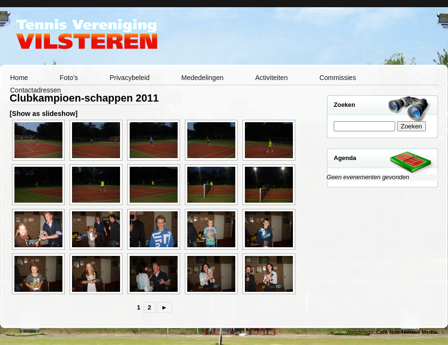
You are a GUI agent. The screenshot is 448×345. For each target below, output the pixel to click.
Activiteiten (271, 77)
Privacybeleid (129, 77)
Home (19, 77)
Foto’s (69, 77)
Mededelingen (203, 77)
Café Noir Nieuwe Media (406, 332)
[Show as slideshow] (44, 113)
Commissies (337, 77)
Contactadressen (35, 90)
